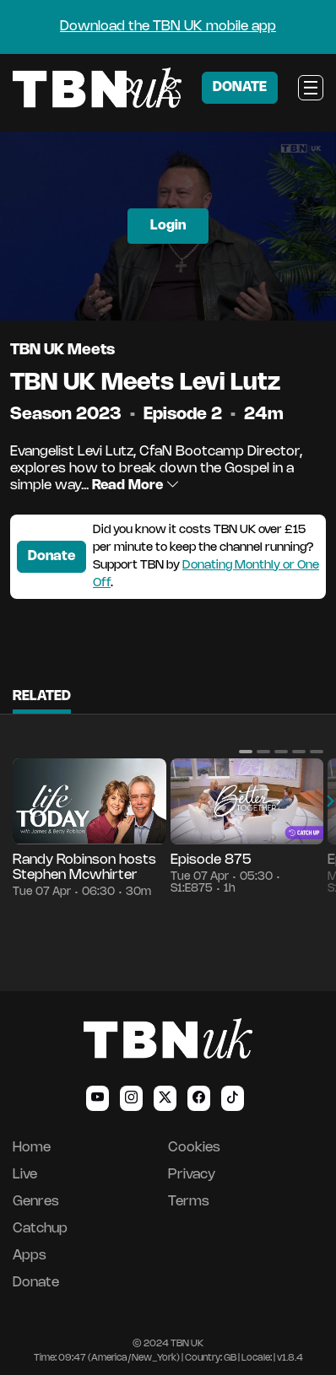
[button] (245, 751)
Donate (51, 556)
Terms (188, 1201)
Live (25, 1174)
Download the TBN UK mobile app (168, 26)
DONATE (240, 87)
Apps (29, 1255)
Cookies (194, 1147)
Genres (36, 1201)
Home (32, 1147)
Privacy (191, 1174)
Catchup (40, 1228)
